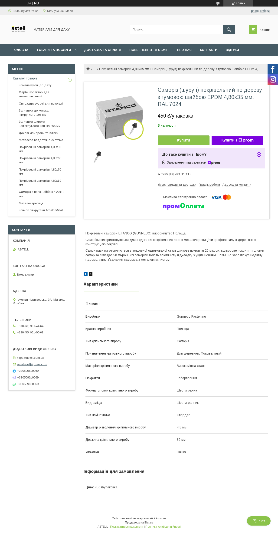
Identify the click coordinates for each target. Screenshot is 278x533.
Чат (258, 521)
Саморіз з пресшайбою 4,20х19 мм (41, 194)
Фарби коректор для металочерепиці (34, 94)
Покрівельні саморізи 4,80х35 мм (124, 69)
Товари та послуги (53, 50)
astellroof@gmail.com (32, 364)
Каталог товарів (25, 78)
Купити (183, 140)
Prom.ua (161, 518)
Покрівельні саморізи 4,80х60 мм (40, 160)
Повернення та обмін (149, 50)
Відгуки (232, 50)
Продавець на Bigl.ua (139, 522)
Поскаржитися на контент (126, 526)
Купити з (237, 140)
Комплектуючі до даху (35, 85)
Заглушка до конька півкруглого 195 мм (34, 112)
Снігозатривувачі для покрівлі (41, 103)
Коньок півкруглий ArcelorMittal (41, 210)
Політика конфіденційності (163, 526)
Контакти (208, 50)
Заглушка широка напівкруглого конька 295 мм (40, 124)
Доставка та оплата (102, 50)
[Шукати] (229, 29)
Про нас (184, 50)
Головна (20, 50)
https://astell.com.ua (30, 357)
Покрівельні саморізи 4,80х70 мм (40, 171)
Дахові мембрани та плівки (38, 133)
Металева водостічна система (41, 140)
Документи (23, 62)
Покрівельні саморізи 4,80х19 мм (40, 183)
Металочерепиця (31, 203)
